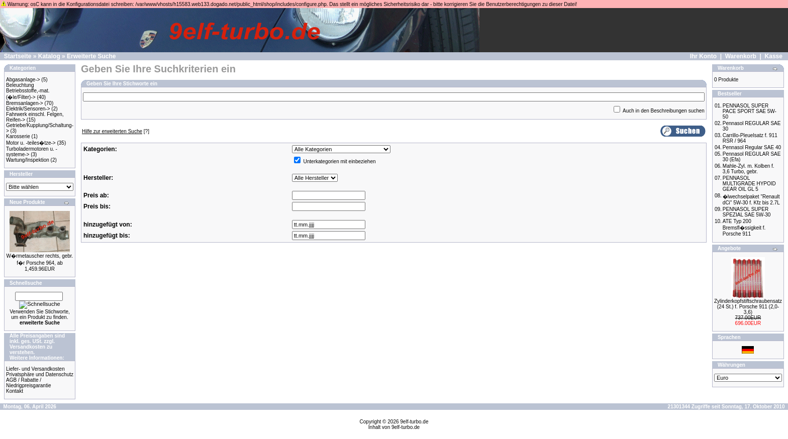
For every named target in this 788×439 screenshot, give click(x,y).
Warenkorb (740, 56)
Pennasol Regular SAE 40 (752, 147)
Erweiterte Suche (91, 56)
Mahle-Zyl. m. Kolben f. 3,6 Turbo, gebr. (748, 168)
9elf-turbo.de (414, 421)
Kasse (773, 56)
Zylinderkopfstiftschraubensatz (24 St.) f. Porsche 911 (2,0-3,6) (748, 306)
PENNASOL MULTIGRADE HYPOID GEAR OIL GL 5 (749, 183)
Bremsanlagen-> (24, 103)
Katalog (49, 56)
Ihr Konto (703, 56)
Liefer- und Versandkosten (35, 369)
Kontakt (14, 391)
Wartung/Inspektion (27, 160)
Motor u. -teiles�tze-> (31, 143)
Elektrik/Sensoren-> (28, 109)
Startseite (18, 56)
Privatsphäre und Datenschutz (39, 374)
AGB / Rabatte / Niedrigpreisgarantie (28, 382)
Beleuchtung (20, 85)
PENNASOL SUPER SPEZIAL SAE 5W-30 (747, 211)
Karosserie (18, 136)
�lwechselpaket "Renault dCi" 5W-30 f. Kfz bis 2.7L (751, 199)
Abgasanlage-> (23, 79)
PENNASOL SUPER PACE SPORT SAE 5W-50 (749, 111)
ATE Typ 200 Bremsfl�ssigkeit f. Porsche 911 (744, 227)
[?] (115, 131)
